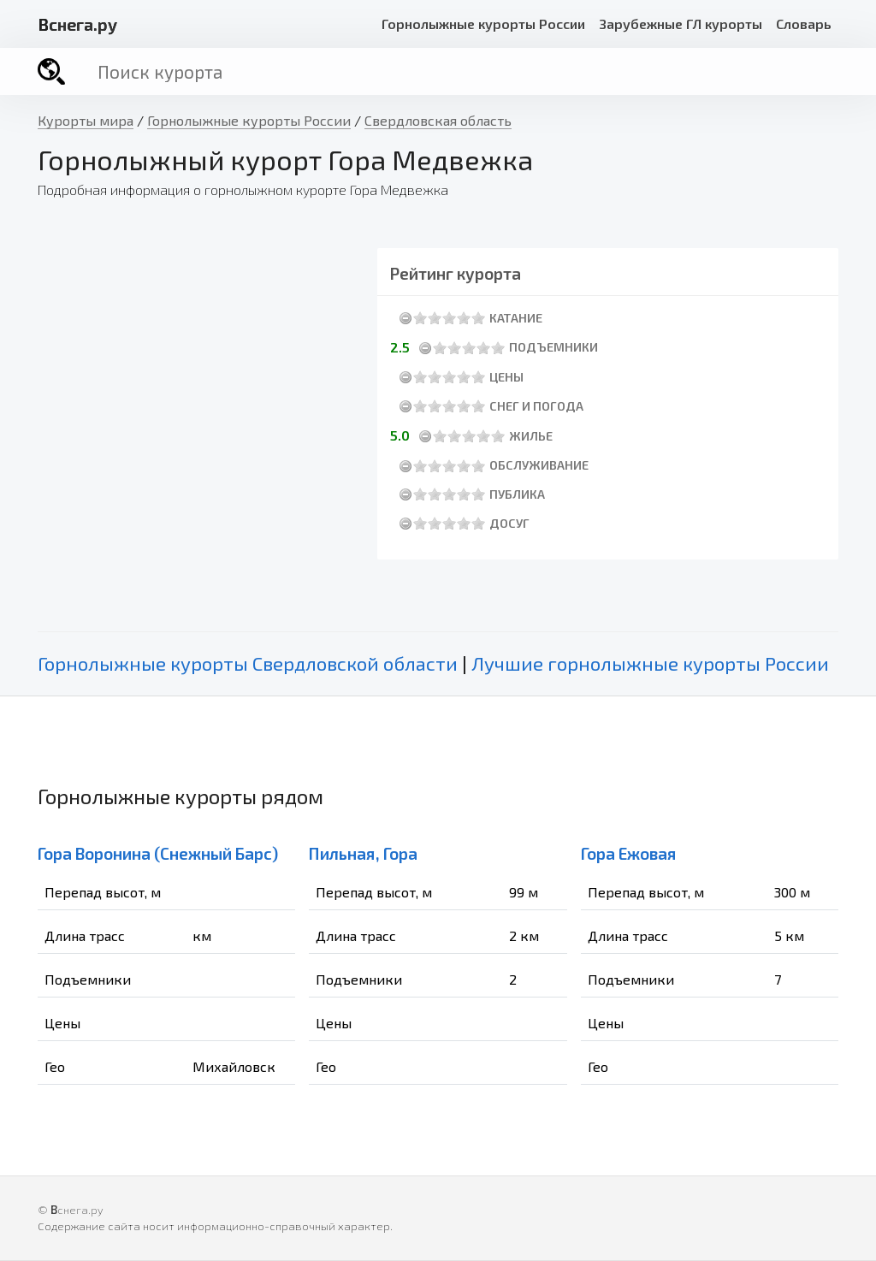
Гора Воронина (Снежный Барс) (158, 853)
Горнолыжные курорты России (483, 23)
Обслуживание (539, 465)
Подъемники (553, 347)
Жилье (531, 436)
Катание (515, 318)
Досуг (509, 523)
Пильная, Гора (363, 853)
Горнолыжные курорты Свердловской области (248, 663)
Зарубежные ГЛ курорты (680, 23)
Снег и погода (536, 406)
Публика (517, 494)
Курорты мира (85, 120)
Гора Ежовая (629, 853)
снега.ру (77, 24)
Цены (506, 377)
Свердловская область (438, 120)
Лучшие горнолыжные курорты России (650, 663)
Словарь (804, 23)
